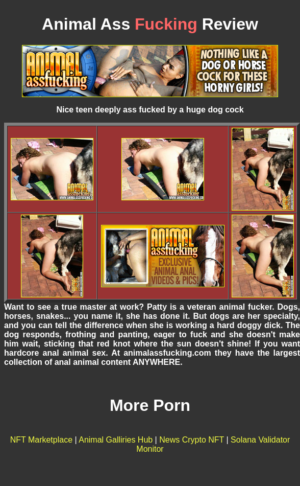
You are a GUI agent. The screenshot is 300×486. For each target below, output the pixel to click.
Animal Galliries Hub (116, 439)
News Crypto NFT (191, 439)
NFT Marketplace (41, 439)
